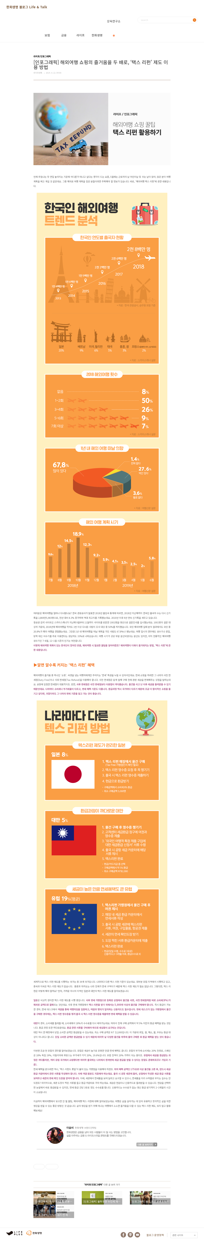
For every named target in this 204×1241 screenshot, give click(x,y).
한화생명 (97, 35)
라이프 (80, 35)
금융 (64, 35)
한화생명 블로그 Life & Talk (26, 7)
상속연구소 (113, 23)
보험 (47, 35)
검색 (194, 20)
